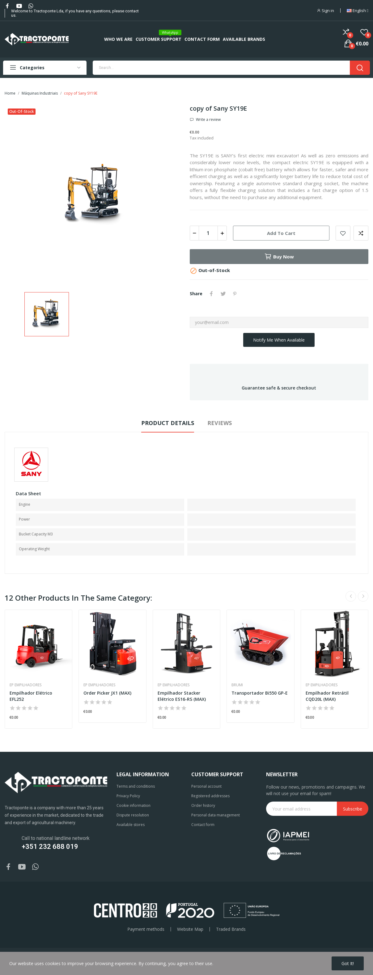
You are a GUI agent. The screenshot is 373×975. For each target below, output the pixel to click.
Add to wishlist (343, 233)
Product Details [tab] (167, 423)
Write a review (208, 119)
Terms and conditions (136, 786)
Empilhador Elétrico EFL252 (31, 696)
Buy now (279, 256)
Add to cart (281, 233)
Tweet (223, 293)
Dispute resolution (133, 815)
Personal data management (215, 815)
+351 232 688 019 (50, 846)
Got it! (347, 963)
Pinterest (235, 293)
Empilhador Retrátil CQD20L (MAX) (327, 696)
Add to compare (361, 233)
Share (211, 293)
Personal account (206, 786)
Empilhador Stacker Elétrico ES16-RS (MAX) (182, 696)
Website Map (190, 929)
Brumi (237, 685)
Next (363, 596)
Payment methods (145, 929)
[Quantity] (208, 233)
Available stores (131, 824)
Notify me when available (279, 340)
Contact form (202, 824)
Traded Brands (231, 929)
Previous (350, 596)
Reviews (219, 423)
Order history (203, 805)
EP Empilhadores (25, 685)
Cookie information (133, 805)
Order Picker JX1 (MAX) (107, 693)
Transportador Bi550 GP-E (259, 693)
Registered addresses (210, 795)
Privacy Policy (128, 795)
